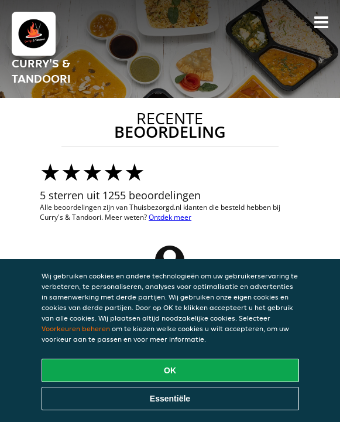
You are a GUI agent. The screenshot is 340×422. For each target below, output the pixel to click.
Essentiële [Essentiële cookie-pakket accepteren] (170, 398)
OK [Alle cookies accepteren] (170, 370)
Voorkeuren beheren (76, 328)
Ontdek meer (170, 217)
